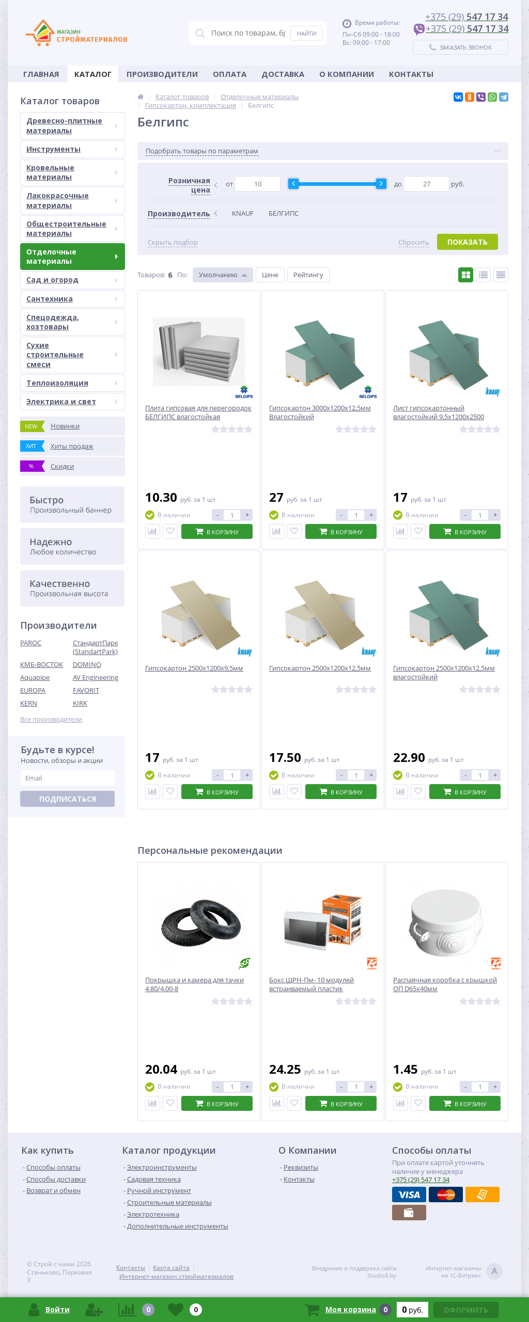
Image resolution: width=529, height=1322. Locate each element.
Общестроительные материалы (72, 228)
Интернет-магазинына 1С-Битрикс (464, 1272)
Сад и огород (72, 279)
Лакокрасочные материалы (72, 200)
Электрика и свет (72, 401)
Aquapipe (35, 677)
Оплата (229, 74)
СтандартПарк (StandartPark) (95, 647)
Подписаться (67, 799)
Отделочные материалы (72, 256)
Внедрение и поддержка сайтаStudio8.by (354, 1272)
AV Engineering (95, 677)
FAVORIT (86, 690)
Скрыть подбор (173, 242)
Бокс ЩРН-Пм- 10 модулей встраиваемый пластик (311, 984)
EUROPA (32, 690)
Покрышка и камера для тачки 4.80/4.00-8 (194, 984)
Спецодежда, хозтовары (72, 321)
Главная (41, 74)
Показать (467, 242)
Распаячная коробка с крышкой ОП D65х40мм (445, 984)
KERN (28, 703)
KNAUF (243, 213)
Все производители (51, 719)
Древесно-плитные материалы (72, 125)
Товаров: (151, 274)
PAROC (30, 642)
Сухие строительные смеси (72, 354)
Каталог (93, 74)
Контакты (411, 74)
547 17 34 (420, 1179)
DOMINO (87, 664)
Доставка (282, 74)
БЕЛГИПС (284, 213)
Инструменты (72, 149)
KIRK (80, 703)
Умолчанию (218, 274)
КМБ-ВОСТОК (41, 664)
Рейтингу (308, 274)
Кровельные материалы (72, 172)
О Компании (346, 74)
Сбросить (413, 242)
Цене (270, 274)
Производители (162, 74)
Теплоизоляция (72, 383)
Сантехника (72, 299)
